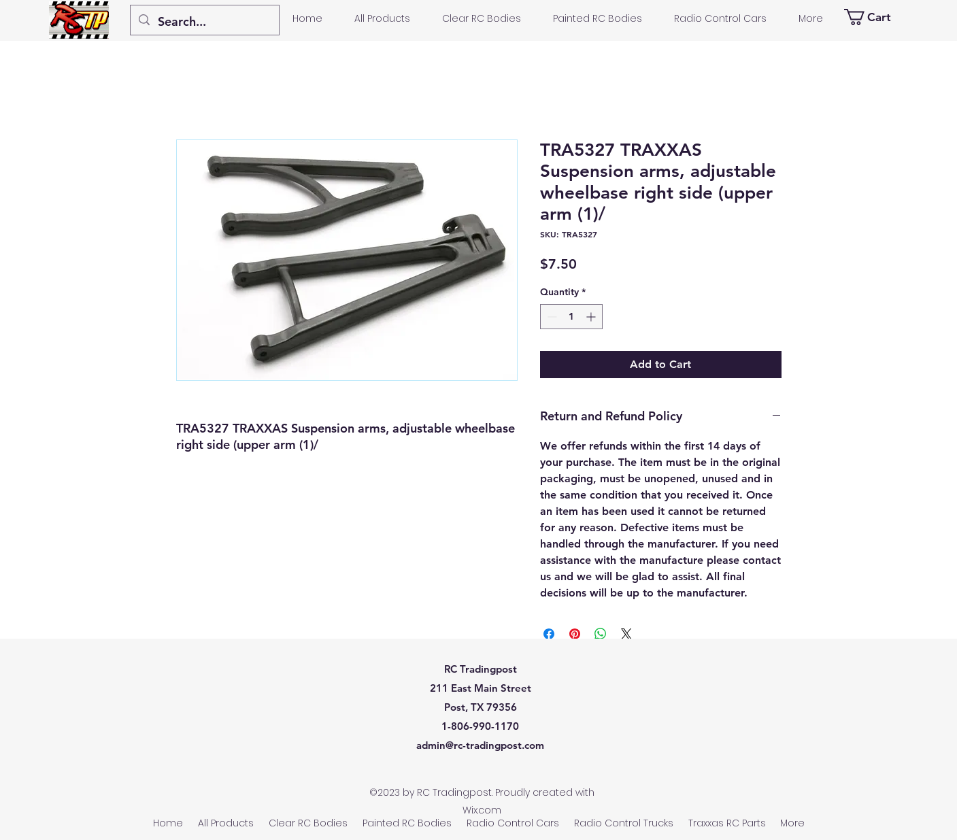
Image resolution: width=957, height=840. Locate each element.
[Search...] (204, 21)
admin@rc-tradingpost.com (480, 745)
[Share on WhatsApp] (600, 634)
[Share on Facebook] (549, 634)
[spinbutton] (571, 317)
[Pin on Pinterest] (575, 634)
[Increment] (592, 317)
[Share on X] (626, 634)
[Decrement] (550, 317)
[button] (874, 17)
